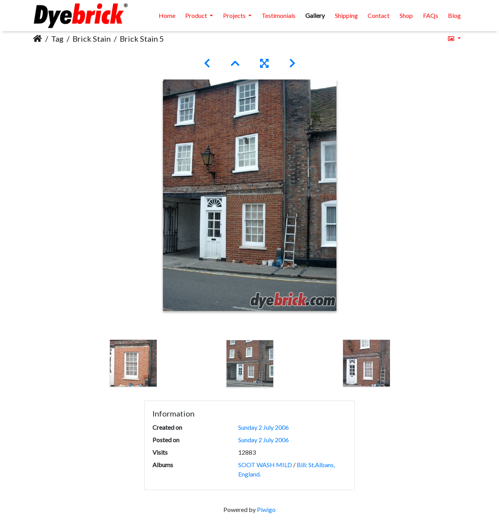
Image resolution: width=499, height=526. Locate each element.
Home (167, 15)
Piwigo (266, 509)
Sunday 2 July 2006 (263, 427)
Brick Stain (92, 38)
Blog (454, 15)
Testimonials (279, 15)
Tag (57, 38)
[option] (133, 363)
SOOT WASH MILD (265, 464)
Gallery (315, 15)
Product (196, 15)
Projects (235, 15)
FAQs (430, 15)
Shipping (346, 15)
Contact (378, 15)
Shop (406, 15)
